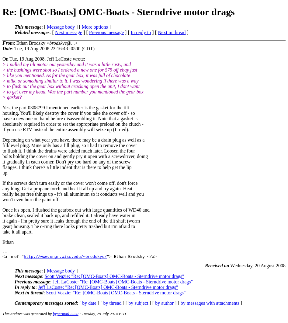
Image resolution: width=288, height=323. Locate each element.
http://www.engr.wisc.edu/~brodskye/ (65, 258)
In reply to (141, 32)
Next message (68, 32)
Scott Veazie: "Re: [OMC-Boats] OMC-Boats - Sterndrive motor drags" (114, 278)
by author (164, 304)
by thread (112, 304)
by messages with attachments (210, 304)
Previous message (106, 32)
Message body (61, 27)
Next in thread (172, 32)
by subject (138, 304)
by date (89, 304)
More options (95, 27)
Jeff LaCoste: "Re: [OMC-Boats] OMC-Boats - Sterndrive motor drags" (123, 283)
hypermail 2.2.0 (65, 315)
